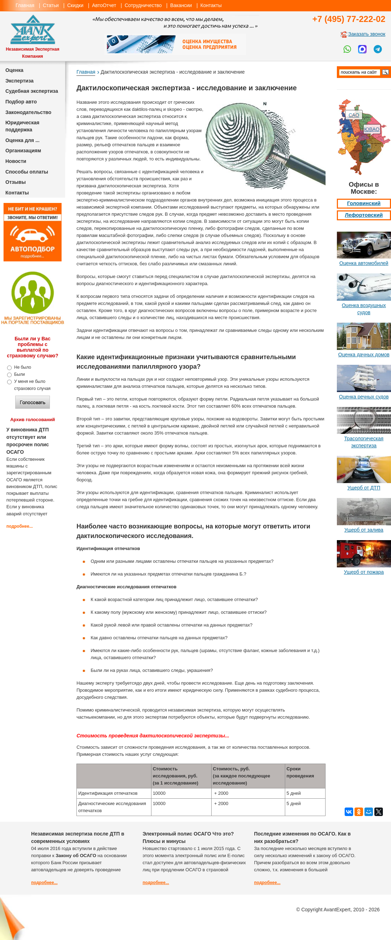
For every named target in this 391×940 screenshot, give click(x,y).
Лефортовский (364, 215)
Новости (15, 161)
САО (354, 115)
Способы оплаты (26, 172)
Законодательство (28, 112)
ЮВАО (371, 129)
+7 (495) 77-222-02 (348, 19)
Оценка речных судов (364, 397)
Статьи (51, 5)
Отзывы (15, 182)
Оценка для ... (22, 140)
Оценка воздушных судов (364, 308)
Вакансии (181, 5)
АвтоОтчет (104, 5)
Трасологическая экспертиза (364, 442)
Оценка (14, 70)
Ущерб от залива (363, 530)
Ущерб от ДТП (363, 488)
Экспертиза (19, 81)
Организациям (23, 150)
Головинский (364, 203)
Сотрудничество (143, 5)
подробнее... (19, 526)
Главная (25, 5)
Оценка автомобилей (363, 263)
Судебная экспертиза (31, 91)
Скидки (75, 5)
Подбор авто (21, 101)
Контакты (211, 5)
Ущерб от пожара (364, 572)
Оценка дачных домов (364, 354)
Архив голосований (32, 419)
